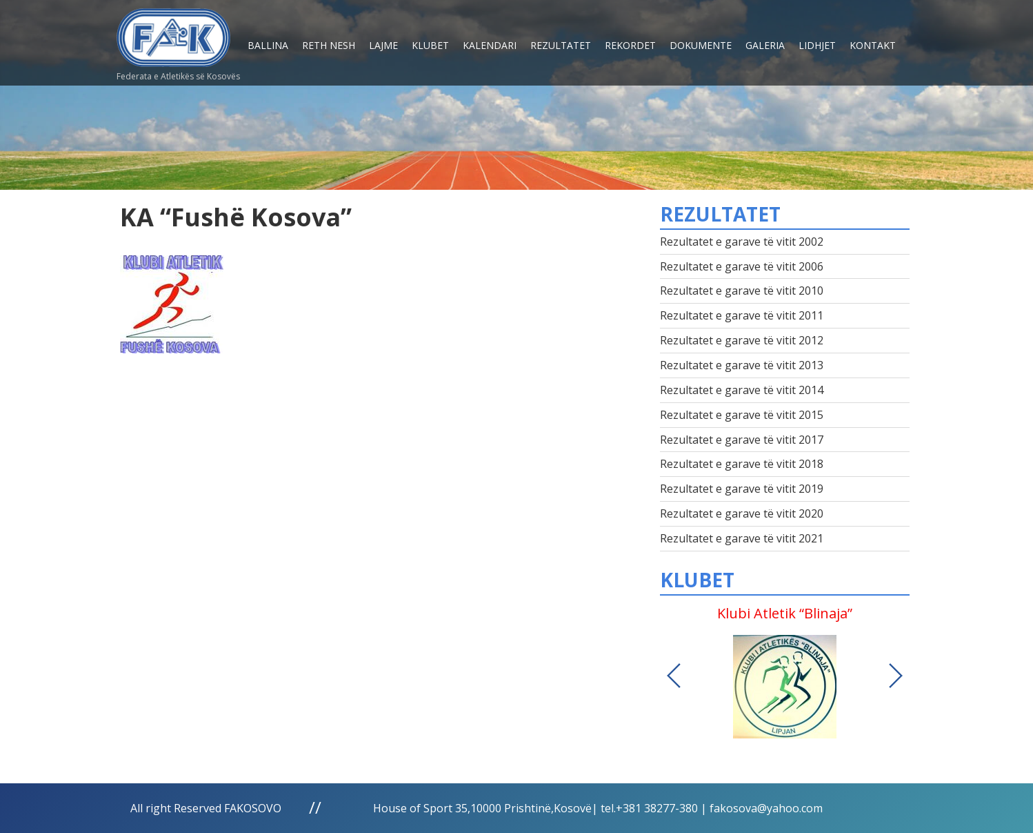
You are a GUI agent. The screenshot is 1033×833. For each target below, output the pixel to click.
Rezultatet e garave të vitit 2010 (741, 290)
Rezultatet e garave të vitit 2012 (741, 340)
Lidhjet (817, 45)
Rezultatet (560, 45)
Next (896, 675)
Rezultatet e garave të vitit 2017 (741, 439)
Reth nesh (328, 45)
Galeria (765, 45)
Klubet (430, 45)
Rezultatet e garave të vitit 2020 (741, 513)
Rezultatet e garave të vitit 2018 (741, 463)
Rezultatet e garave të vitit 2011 (741, 315)
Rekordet (630, 45)
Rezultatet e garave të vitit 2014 (741, 390)
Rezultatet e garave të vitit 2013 (741, 365)
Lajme (383, 45)
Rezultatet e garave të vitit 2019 (741, 488)
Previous (674, 675)
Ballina (268, 45)
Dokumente (701, 45)
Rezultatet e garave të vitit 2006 (741, 266)
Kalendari (489, 45)
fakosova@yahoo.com (766, 808)
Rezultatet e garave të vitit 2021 (741, 538)
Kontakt (873, 45)
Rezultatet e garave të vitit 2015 (741, 414)
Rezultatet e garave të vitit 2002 (741, 241)
